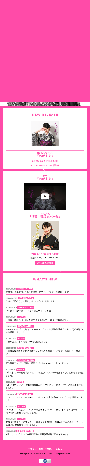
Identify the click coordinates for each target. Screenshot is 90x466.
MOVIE (21, 317)
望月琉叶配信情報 (45, 263)
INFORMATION (25, 289)
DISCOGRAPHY (26, 360)
